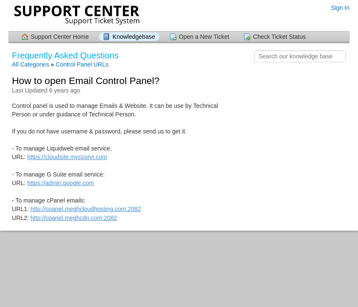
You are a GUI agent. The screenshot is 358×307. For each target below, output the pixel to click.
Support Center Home (60, 36)
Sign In (340, 7)
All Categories (30, 64)
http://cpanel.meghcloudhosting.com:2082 (86, 209)
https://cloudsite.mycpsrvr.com (67, 157)
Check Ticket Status (279, 36)
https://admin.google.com (60, 183)
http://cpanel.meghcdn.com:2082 (74, 217)
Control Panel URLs (82, 64)
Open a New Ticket (204, 36)
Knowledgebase (134, 36)
